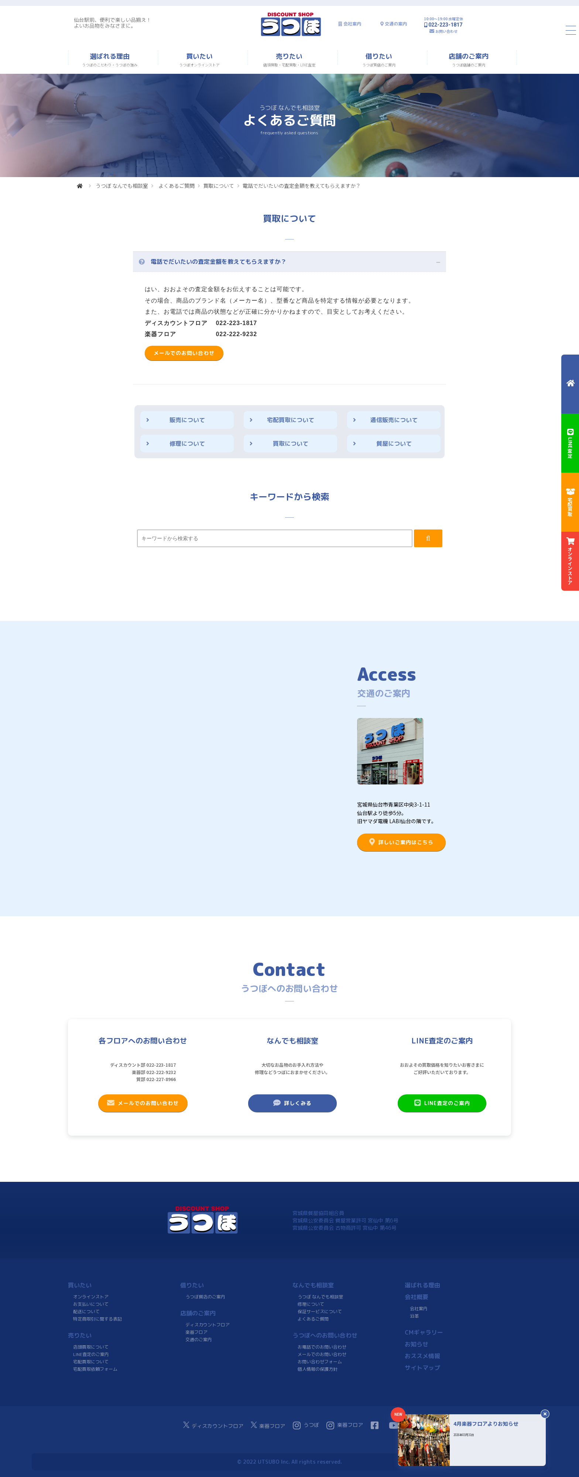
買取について (218, 185)
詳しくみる (292, 1103)
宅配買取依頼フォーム (95, 1369)
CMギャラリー (424, 1332)
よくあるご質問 (176, 185)
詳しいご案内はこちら (401, 842)
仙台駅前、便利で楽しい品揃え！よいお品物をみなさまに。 (112, 22)
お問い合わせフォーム (320, 1362)
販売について (187, 420)
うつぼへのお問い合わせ (324, 1335)
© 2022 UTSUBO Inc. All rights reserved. (289, 1461)
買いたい (80, 1285)
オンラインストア (91, 1297)
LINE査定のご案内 (442, 1103)
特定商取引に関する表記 (97, 1319)
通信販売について (394, 420)
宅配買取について (290, 420)
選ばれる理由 (422, 1285)
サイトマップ (422, 1368)
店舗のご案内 (198, 1313)
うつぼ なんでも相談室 (122, 185)
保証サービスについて (320, 1311)
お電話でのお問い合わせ (322, 1347)
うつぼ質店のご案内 (205, 1297)
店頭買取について (91, 1347)
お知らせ (416, 1344)
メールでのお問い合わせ (184, 352)
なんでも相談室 (313, 1285)
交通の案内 (396, 24)
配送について (86, 1311)
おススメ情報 (422, 1356)
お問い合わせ (446, 31)
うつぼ (306, 1425)
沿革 (414, 1316)
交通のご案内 (198, 1339)
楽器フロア (196, 1332)
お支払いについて (91, 1304)
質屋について (394, 443)
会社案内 (352, 24)
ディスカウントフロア (207, 1325)
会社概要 (416, 1297)
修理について (187, 443)
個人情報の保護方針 (318, 1369)
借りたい (192, 1285)
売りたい (80, 1335)
